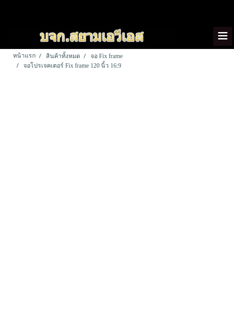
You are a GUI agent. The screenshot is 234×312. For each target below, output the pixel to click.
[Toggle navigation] (222, 36)
